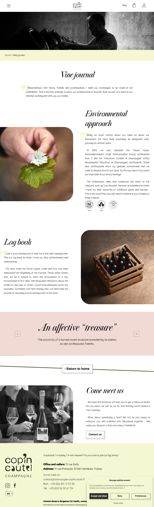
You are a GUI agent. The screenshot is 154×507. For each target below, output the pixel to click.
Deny (120, 498)
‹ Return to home (77, 371)
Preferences (140, 498)
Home (8, 55)
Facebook (15, 485)
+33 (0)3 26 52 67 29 (61, 488)
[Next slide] (136, 334)
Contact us (98, 434)
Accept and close (99, 498)
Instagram (7, 485)
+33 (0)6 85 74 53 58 (62, 484)
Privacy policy (118, 506)
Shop (124, 6)
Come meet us (51, 475)
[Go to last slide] (18, 334)
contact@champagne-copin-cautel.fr (64, 479)
